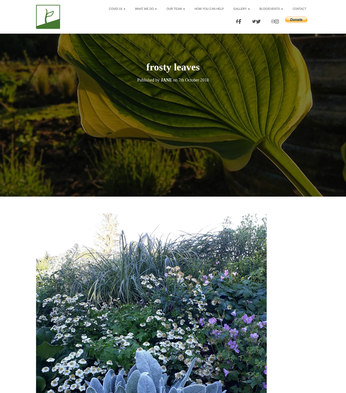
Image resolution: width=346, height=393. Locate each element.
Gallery (242, 9)
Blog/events (271, 9)
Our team (176, 9)
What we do (146, 9)
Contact (299, 9)
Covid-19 (117, 9)
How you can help (209, 9)
